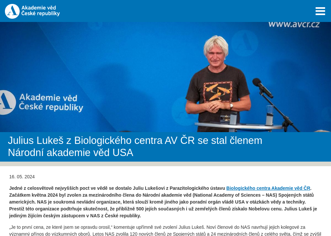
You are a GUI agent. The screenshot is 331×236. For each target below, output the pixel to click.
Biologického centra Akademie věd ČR (268, 188)
